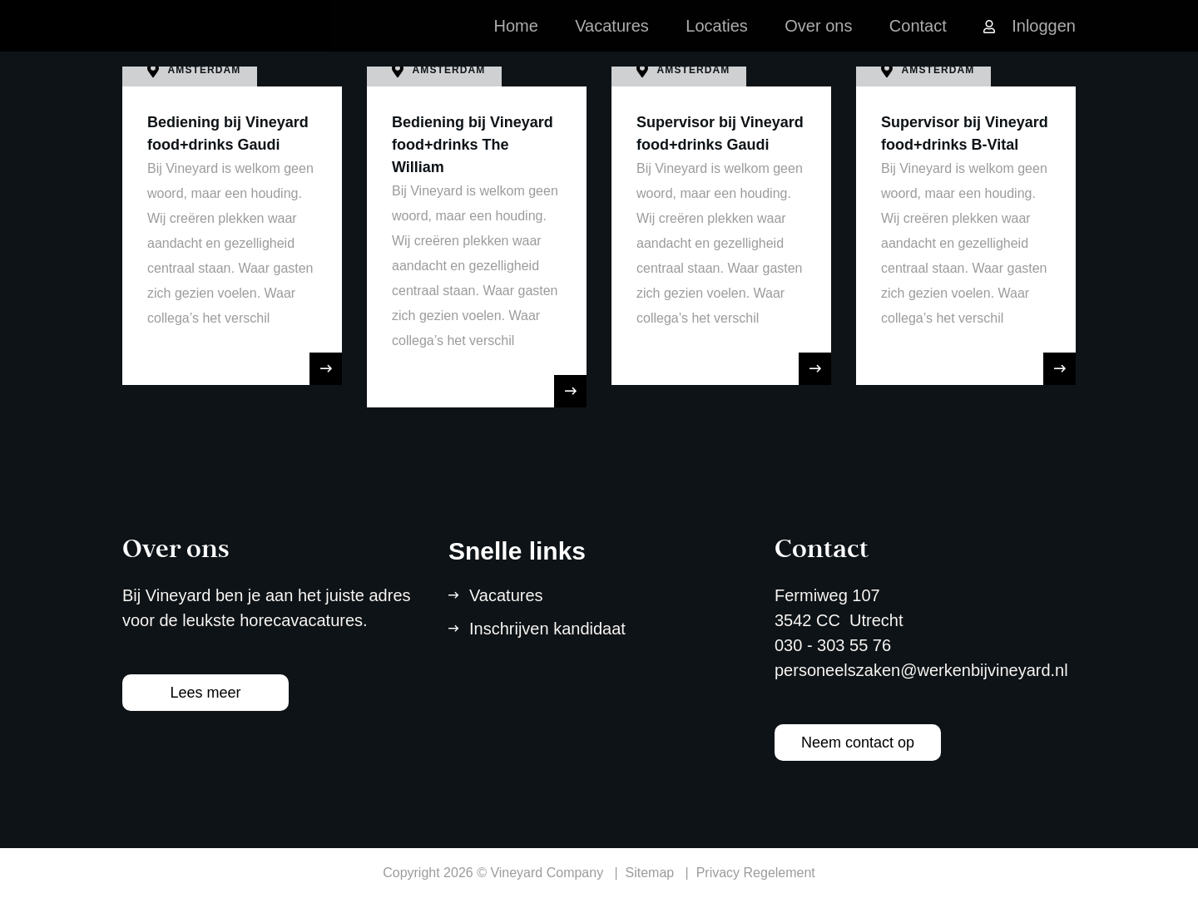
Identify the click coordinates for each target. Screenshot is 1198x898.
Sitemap (650, 873)
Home (515, 41)
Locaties (717, 41)
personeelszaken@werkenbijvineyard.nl (921, 670)
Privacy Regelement (755, 873)
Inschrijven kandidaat (547, 628)
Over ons (818, 41)
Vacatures (612, 41)
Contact (918, 41)
